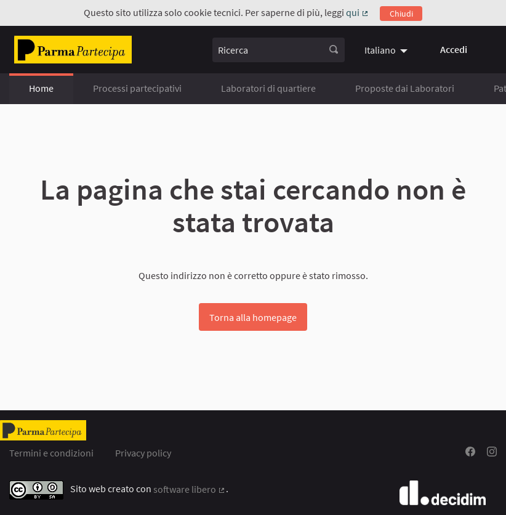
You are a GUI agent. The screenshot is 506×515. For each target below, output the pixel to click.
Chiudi (401, 13)
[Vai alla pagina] (73, 49)
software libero (189, 489)
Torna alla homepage (253, 317)
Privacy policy (143, 453)
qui (357, 12)
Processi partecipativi (137, 88)
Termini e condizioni (51, 453)
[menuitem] (387, 50)
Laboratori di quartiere (268, 88)
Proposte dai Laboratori (404, 88)
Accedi (453, 49)
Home (41, 88)
